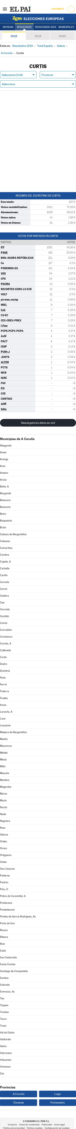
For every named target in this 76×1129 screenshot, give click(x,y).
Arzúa (3, 479)
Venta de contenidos (29, 1124)
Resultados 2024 (45, 27)
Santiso (4, 977)
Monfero (5, 780)
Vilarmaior (6, 1053)
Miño (2, 766)
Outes (3, 861)
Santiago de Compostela (14, 971)
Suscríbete (57, 9)
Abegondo (6, 445)
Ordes (3, 841)
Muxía (3, 800)
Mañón (4, 739)
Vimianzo (5, 1066)
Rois (2, 943)
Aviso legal (59, 1124)
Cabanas (5, 541)
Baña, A (4, 486)
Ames (3, 452)
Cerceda (5, 609)
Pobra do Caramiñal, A (13, 896)
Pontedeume (7, 909)
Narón (3, 807)
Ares (2, 466)
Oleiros (4, 834)
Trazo (3, 1025)
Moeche (4, 773)
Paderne (5, 875)
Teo (2, 998)
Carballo (5, 568)
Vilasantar (6, 1059)
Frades (4, 698)
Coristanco (6, 636)
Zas (2, 1073)
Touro (3, 1018)
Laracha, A (6, 711)
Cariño (3, 575)
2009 (62, 36)
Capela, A (5, 561)
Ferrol (3, 684)
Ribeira (4, 936)
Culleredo (5, 650)
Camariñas (6, 547)
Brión (3, 527)
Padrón (4, 882)
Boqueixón (6, 520)
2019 (14, 36)
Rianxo (4, 930)
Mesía (3, 759)
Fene (2, 677)
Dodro (3, 663)
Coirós (3, 623)
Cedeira (4, 595)
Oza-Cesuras (7, 868)
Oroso (3, 848)
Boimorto (5, 506)
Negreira (5, 820)
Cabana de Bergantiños (13, 534)
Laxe (2, 718)
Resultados (24, 27)
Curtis (3, 657)
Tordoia (4, 1012)
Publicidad (47, 1124)
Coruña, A (5, 643)
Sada (3, 950)
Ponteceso (6, 902)
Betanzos (5, 500)
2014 (38, 36)
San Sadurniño (8, 957)
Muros (3, 793)
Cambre (4, 554)
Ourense (18, 1102)
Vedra (3, 1046)
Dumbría (5, 670)
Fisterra (4, 691)
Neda (3, 814)
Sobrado (5, 984)
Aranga (4, 459)
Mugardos (5, 786)
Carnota (4, 582)
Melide (3, 752)
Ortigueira (6, 855)
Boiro (3, 513)
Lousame (5, 725)
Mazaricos (6, 745)
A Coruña (18, 1093)
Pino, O (4, 889)
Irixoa (3, 704)
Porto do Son (7, 923)
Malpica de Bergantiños (13, 732)
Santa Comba (7, 964)
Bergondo (5, 493)
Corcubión (6, 629)
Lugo (57, 1093)
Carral (3, 588)
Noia (2, 827)
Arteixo (4, 472)
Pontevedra (57, 1102)
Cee (2, 602)
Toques (4, 1005)
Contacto (12, 1124)
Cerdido (4, 616)
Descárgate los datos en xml (38, 422)
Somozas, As (7, 991)
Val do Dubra (7, 1032)
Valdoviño (5, 1039)
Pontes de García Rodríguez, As (18, 916)
